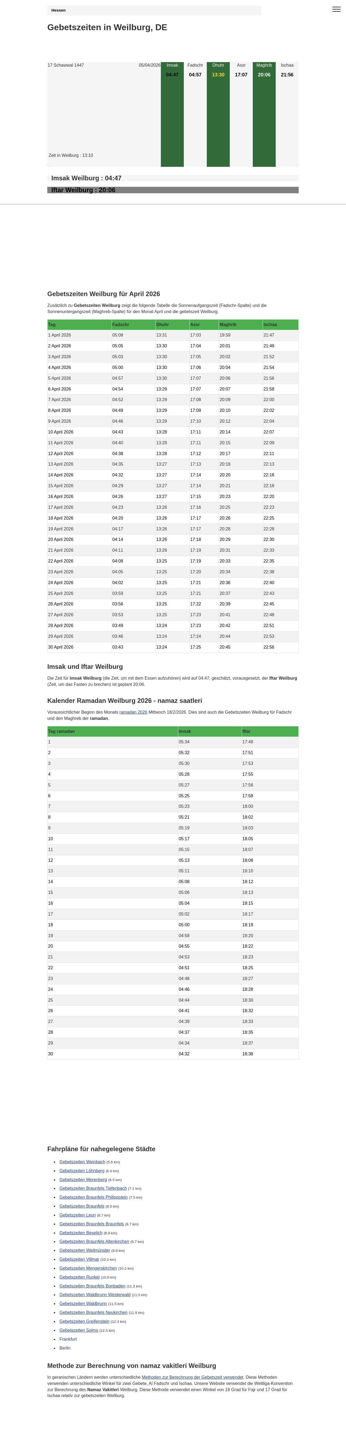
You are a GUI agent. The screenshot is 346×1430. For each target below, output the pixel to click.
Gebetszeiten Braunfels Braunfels (91, 1224)
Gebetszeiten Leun (77, 1215)
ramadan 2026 (133, 712)
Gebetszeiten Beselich (80, 1233)
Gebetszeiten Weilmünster (84, 1250)
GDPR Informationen (67, 1422)
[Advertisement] (104, 115)
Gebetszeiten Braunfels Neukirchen (93, 1312)
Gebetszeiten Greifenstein (84, 1321)
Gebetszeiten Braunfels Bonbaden (92, 1286)
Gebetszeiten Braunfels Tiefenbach (93, 1188)
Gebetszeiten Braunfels (81, 1206)
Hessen (58, 10)
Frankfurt (68, 1339)
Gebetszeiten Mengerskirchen (88, 1268)
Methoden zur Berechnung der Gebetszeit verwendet (192, 1377)
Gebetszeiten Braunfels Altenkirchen (94, 1241)
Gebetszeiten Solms (78, 1330)
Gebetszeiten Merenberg (83, 1179)
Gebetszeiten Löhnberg (81, 1170)
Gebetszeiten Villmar (79, 1259)
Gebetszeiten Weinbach (82, 1162)
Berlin (65, 1348)
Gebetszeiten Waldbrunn (83, 1304)
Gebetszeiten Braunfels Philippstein (93, 1197)
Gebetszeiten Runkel (79, 1277)
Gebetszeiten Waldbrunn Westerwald (95, 1295)
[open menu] (336, 9)
